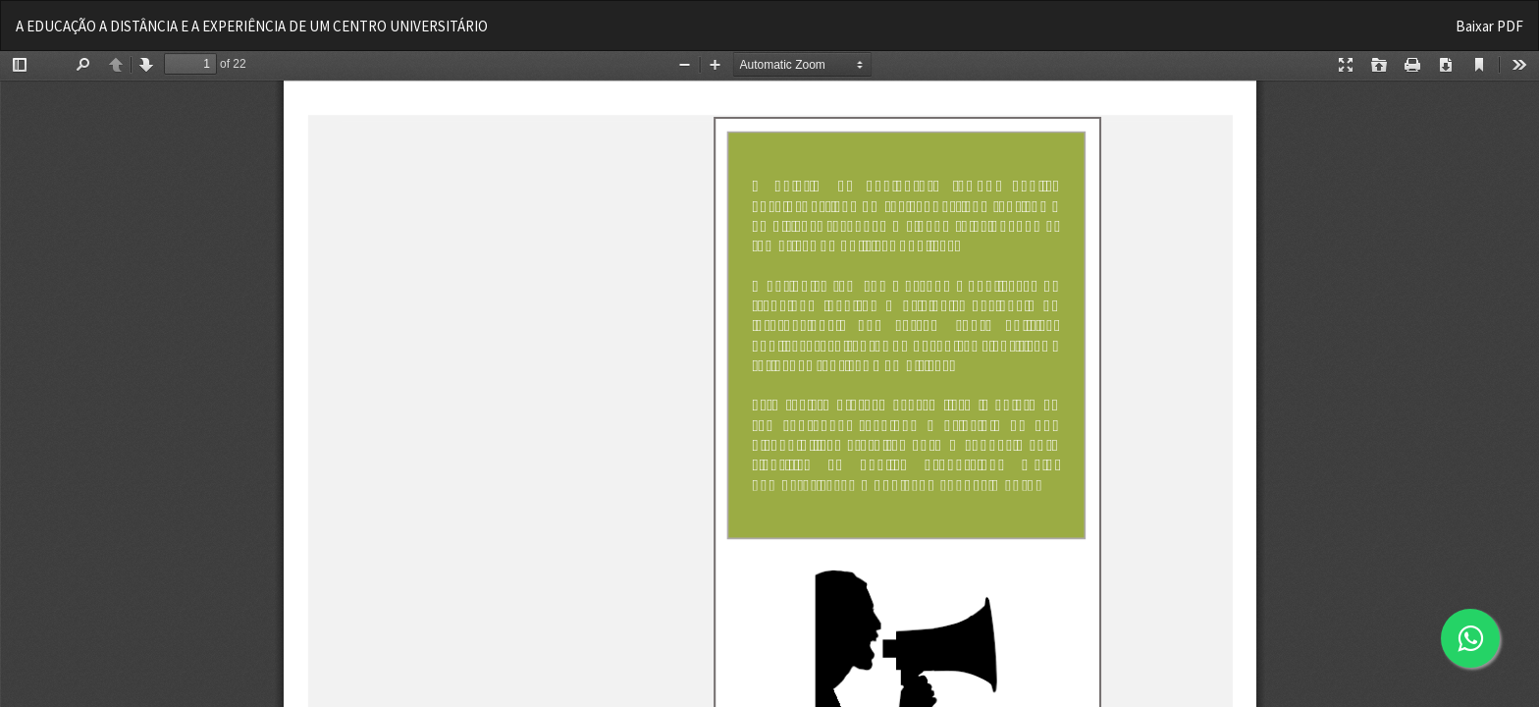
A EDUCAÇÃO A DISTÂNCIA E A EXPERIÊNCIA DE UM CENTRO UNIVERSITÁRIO (252, 26)
